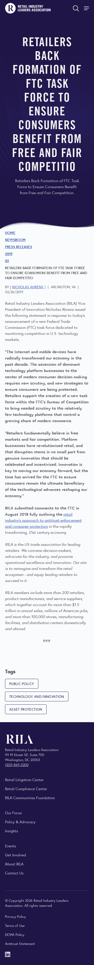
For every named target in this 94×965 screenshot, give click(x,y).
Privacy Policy (15, 916)
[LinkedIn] (7, 953)
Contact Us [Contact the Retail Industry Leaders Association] (14, 873)
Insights (11, 831)
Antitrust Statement (20, 943)
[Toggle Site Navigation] (87, 8)
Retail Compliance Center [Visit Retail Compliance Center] (26, 788)
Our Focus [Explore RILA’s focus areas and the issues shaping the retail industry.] (13, 812)
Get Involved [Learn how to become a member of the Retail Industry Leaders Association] (15, 855)
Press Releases (18, 246)
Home (10, 232)
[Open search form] (76, 8)
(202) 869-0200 (17, 764)
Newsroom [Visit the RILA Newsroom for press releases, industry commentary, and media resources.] (15, 239)
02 (7, 260)
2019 (9, 253)
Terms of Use (15, 925)
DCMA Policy (14, 934)
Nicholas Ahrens (27, 286)
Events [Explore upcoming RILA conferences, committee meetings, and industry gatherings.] (10, 846)
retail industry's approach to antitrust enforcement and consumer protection (43, 520)
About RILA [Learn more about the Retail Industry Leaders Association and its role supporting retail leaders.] (14, 864)
